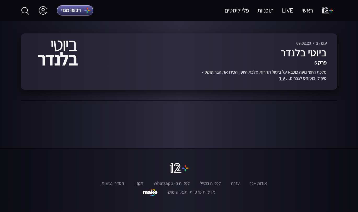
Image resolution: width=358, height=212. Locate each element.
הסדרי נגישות (112, 183)
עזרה (235, 183)
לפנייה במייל (210, 183)
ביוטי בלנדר (304, 52)
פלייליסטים (237, 10)
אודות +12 (258, 183)
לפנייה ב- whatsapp (172, 183)
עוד (282, 78)
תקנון (138, 183)
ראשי (307, 10)
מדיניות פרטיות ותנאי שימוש (191, 192)
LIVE (287, 10)
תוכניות (265, 10)
